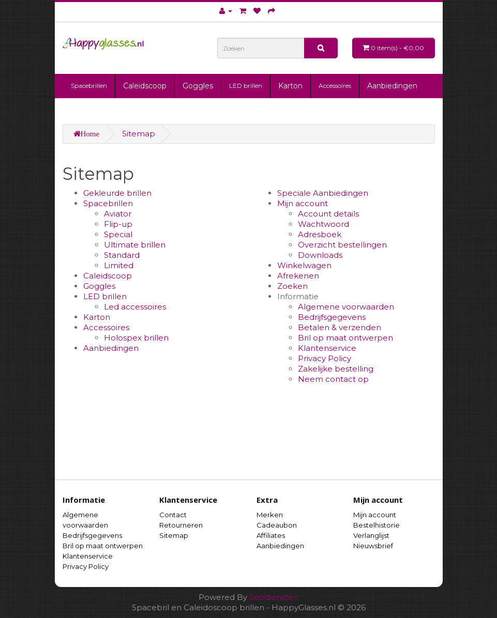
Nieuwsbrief (373, 546)
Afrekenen (298, 276)
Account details (328, 214)
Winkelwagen (304, 265)
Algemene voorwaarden (346, 307)
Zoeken (292, 286)
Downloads (320, 255)
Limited (118, 265)
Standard (122, 255)
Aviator (117, 214)
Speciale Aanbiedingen (322, 193)
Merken (270, 515)
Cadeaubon (277, 525)
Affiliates (271, 535)
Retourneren (181, 525)
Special (118, 234)
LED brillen (245, 85)
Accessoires (335, 85)
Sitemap (138, 133)
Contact (173, 515)
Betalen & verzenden (339, 327)
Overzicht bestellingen (342, 245)
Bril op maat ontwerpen (345, 338)
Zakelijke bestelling (335, 369)
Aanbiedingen (392, 85)
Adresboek (319, 234)
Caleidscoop (145, 85)
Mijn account (302, 203)
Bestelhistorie (376, 525)
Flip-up (118, 224)
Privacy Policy (324, 358)
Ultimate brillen (134, 245)
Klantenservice (327, 348)
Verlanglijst (371, 535)
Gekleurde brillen (117, 193)
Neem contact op (333, 379)
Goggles (198, 85)
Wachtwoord (323, 224)
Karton (290, 85)
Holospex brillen (136, 338)
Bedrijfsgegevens (332, 317)
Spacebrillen (89, 85)
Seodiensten (273, 597)
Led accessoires (135, 307)
